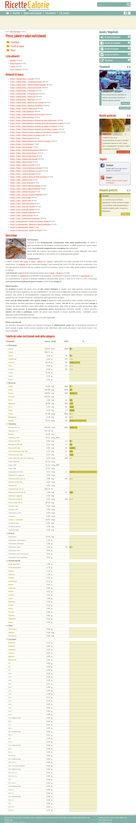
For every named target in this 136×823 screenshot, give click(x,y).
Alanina (11, 569)
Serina (10, 606)
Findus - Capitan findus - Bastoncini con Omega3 (27, 100)
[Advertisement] (68, 20)
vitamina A (24, 274)
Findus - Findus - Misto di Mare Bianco (23, 151)
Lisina (10, 596)
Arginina (11, 572)
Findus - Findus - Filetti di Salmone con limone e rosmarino (30, 139)
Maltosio (11, 654)
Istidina (11, 589)
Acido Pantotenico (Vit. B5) (18, 449)
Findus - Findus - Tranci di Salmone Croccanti (26, 169)
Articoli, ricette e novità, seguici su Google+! (115, 177)
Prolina (10, 603)
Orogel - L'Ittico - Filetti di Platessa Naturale (25, 187)
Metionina (11, 600)
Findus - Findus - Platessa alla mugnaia (23, 157)
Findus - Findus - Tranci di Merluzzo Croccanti (26, 166)
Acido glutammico (14, 565)
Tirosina (11, 610)
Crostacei (15, 40)
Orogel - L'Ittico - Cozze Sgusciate (22, 181)
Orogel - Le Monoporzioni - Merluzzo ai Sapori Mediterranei (30, 222)
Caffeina (11, 630)
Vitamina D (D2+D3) (15, 480)
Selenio (11, 418)
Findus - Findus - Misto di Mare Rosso (23, 154)
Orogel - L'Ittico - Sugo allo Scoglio (22, 207)
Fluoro (10, 412)
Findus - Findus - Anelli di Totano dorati (23, 106)
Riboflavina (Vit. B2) (15, 442)
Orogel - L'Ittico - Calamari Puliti (21, 178)
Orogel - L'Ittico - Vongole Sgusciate (22, 210)
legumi (50, 259)
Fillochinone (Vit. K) (15, 497)
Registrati (115, 58)
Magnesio (11, 401)
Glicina (10, 582)
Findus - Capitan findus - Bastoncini (22, 97)
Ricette (16, 11)
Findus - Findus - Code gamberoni (22, 109)
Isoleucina (12, 586)
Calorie (10, 347)
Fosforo (11, 391)
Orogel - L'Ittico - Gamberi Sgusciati (22, 189)
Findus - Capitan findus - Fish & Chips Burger (26, 85)
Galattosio (12, 647)
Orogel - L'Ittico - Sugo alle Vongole (22, 204)
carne (25, 259)
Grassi (10, 353)
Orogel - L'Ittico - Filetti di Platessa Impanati (25, 184)
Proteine (11, 360)
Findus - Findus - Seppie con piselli (22, 163)
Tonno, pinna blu (16, 67)
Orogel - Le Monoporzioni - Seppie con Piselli (25, 228)
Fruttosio (11, 644)
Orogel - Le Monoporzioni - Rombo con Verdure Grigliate (29, 219)
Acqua (10, 371)
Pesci (13, 48)
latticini (40, 259)
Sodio (10, 388)
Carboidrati (12, 357)
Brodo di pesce (15, 61)
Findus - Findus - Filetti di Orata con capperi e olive (27, 133)
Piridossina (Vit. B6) (15, 453)
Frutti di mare (17, 44)
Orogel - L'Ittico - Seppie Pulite (20, 198)
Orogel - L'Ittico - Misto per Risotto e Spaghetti (26, 193)
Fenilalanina (12, 579)
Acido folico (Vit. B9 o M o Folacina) (21, 456)
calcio (52, 271)
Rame (10, 408)
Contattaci (22, 821)
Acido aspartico (14, 562)
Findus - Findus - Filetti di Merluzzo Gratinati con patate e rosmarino (33, 124)
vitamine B (85, 274)
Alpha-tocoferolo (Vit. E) (17, 490)
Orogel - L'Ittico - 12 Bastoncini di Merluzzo (25, 216)
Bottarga (13, 58)
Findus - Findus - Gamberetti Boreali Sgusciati (26, 148)
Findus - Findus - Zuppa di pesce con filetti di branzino (29, 175)
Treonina (11, 613)
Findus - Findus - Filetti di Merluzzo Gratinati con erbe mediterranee (33, 118)
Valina (10, 620)
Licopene (11, 514)
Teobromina (12, 634)
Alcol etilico (12, 627)
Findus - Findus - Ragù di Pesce (21, 160)
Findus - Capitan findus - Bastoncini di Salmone (26, 103)
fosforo (59, 271)
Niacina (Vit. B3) (14, 446)
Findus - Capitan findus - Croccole (22, 77)
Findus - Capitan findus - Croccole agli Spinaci (26, 80)
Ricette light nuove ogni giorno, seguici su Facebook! (115, 165)
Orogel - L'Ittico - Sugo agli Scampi (22, 201)
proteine (22, 262)
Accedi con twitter (115, 53)
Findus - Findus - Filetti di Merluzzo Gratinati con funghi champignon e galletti (36, 121)
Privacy (15, 821)
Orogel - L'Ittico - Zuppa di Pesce (21, 213)
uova (33, 259)
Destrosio (11, 641)
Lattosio (11, 651)
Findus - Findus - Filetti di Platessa (22, 136)
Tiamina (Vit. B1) (14, 439)
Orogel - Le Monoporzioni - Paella (21, 225)
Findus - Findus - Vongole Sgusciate (22, 172)
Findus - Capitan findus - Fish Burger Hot (24, 92)
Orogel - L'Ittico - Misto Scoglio (20, 195)
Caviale (12, 64)
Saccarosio (12, 658)
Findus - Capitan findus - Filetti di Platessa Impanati (28, 83)
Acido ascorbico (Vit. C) (16, 477)
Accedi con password (115, 35)
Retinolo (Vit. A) (14, 425)
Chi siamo (64, 11)
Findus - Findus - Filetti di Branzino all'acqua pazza (27, 112)
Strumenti (50, 11)
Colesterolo (12, 535)
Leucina (11, 593)
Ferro (10, 398)
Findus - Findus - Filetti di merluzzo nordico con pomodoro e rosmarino (34, 130)
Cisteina (11, 576)
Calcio (10, 384)
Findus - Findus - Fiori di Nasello (21, 145)
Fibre (10, 364)
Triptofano (12, 617)
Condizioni (8, 821)
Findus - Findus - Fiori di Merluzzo (22, 142)
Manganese (12, 415)
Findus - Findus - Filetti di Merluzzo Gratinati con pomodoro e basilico (34, 127)
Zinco (10, 405)
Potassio (11, 394)
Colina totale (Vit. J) (15, 500)
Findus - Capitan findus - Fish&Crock (23, 94)
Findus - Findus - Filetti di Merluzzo (22, 115)
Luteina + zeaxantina (15, 518)
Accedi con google (115, 47)
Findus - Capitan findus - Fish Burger (23, 88)
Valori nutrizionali (33, 11)
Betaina (11, 432)
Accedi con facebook (115, 41)
